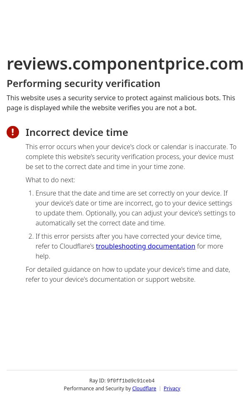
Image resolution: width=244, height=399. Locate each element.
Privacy (172, 388)
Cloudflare (144, 388)
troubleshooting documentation (146, 246)
